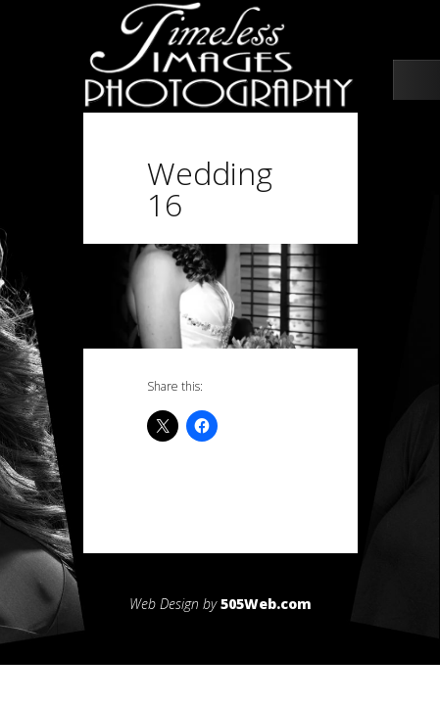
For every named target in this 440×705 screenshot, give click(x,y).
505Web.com (266, 603)
